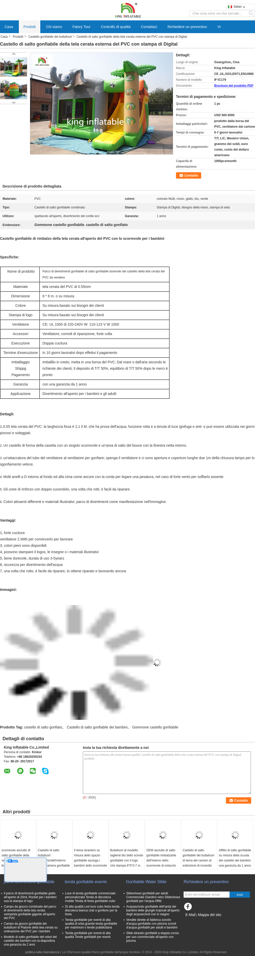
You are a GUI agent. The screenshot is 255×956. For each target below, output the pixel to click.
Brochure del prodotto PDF (233, 85)
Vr (219, 27)
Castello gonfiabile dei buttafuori (50, 36)
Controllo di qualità (116, 27)
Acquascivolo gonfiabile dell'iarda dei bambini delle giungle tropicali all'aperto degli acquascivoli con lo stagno (153, 910)
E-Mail (190, 915)
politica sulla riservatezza (42, 952)
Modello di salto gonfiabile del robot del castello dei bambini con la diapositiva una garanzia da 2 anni (30, 940)
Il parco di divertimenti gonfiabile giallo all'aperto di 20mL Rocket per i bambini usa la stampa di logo (30, 897)
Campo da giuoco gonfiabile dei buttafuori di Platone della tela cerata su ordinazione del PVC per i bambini (31, 927)
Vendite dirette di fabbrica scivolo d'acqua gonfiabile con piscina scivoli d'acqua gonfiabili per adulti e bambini (151, 923)
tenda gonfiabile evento (86, 882)
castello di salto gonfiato (43, 727)
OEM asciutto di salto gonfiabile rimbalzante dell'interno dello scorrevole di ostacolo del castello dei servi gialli (161, 863)
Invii (240, 895)
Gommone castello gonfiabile (155, 727)
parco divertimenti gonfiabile (29, 882)
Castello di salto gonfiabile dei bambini (97, 727)
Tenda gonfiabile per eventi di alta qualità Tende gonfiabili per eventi (88, 935)
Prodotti (29, 27)
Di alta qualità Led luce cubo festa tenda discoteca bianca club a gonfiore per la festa (92, 910)
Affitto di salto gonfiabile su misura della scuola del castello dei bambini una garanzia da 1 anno (235, 857)
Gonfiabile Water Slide (146, 882)
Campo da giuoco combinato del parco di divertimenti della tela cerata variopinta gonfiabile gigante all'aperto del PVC (30, 912)
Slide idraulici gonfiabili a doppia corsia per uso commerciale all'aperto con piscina (152, 936)
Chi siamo (54, 27)
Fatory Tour (81, 27)
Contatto (191, 175)
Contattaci (149, 27)
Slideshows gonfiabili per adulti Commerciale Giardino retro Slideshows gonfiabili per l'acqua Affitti (153, 897)
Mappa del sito (209, 915)
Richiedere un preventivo (187, 27)
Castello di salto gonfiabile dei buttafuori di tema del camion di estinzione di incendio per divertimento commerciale (198, 863)
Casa (9, 27)
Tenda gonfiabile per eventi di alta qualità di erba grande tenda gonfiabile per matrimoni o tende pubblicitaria (91, 923)
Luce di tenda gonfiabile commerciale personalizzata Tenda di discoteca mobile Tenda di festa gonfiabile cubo (90, 897)
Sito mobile (193, 921)
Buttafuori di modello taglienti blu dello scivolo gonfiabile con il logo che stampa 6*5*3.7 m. (126, 857)
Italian (239, 6)
